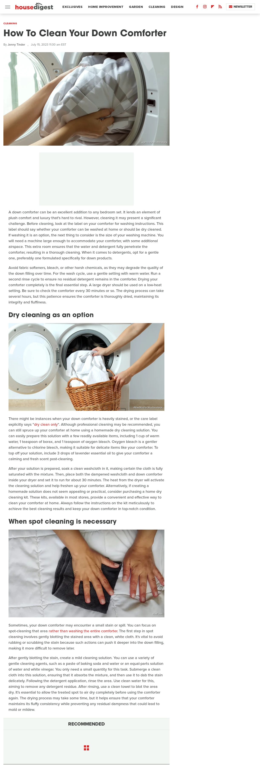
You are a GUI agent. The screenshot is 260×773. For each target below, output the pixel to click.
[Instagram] (205, 7)
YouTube (157, 614)
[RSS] (220, 7)
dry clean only (46, 424)
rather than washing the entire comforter (83, 631)
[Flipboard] (212, 7)
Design (177, 6)
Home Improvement (105, 6)
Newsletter (240, 6)
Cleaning (157, 6)
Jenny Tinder (16, 44)
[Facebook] (197, 7)
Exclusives (72, 6)
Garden (136, 6)
